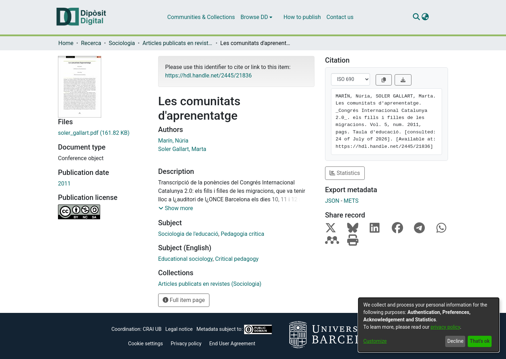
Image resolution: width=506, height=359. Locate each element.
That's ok (479, 341)
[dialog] (428, 325)
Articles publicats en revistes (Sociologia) (177, 43)
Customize (375, 341)
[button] (175, 208)
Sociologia (122, 43)
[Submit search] (416, 17)
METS (351, 200)
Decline (455, 341)
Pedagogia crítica (242, 234)
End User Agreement (232, 344)
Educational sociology (185, 259)
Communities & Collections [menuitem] (201, 17)
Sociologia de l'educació (188, 234)
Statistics (345, 173)
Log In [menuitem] (438, 17)
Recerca (91, 43)
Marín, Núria (173, 140)
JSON (332, 200)
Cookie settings (145, 344)
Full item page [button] (184, 300)
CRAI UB (152, 329)
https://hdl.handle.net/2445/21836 (208, 75)
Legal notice (179, 329)
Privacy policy (186, 344)
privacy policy (445, 327)
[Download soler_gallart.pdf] (103, 133)
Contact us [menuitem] (339, 17)
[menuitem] (256, 17)
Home (65, 43)
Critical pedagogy (237, 259)
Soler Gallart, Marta (182, 149)
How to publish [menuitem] (302, 17)
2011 (64, 183)
